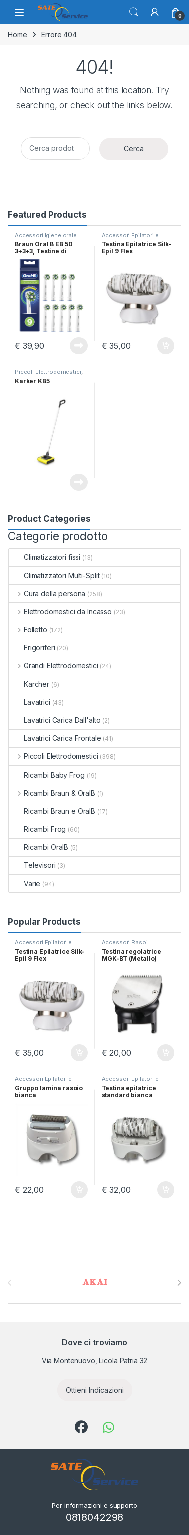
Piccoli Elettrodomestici (48, 371)
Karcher (29, 684)
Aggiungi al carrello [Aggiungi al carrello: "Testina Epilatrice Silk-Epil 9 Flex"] (165, 345)
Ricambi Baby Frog (47, 775)
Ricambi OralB (38, 847)
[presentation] (179, 1282)
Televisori (32, 865)
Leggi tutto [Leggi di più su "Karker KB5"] (79, 482)
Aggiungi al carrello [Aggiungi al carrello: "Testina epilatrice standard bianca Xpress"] (165, 1189)
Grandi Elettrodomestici (53, 665)
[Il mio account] (154, 12)
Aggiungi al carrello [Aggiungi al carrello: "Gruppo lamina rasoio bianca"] (79, 1189)
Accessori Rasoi (125, 942)
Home (17, 34)
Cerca (133, 12)
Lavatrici (29, 702)
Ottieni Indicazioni (95, 1390)
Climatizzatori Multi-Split (54, 575)
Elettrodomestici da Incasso (60, 611)
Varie (24, 883)
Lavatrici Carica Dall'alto (54, 720)
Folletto (28, 629)
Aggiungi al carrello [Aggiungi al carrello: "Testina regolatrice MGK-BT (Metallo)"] (165, 1052)
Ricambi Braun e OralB (52, 811)
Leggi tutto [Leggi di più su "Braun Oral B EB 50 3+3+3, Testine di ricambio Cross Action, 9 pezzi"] (79, 345)
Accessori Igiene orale (46, 235)
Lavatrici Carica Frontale (55, 738)
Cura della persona (47, 593)
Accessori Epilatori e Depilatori (130, 238)
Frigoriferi (32, 647)
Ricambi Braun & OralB (52, 793)
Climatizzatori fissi (44, 557)
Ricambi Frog (37, 829)
